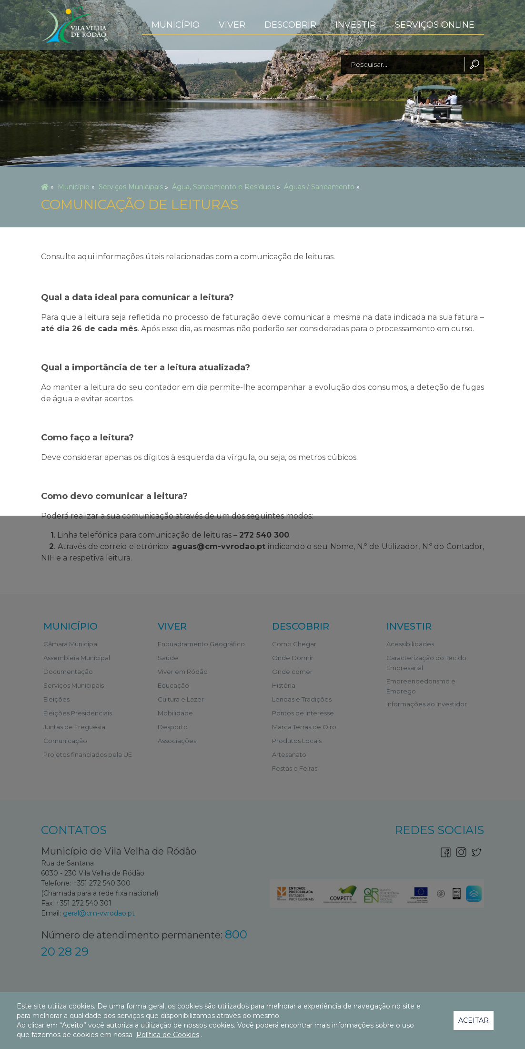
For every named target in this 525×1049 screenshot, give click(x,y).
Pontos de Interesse (303, 713)
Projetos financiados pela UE (87, 754)
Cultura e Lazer (181, 699)
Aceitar (473, 1020)
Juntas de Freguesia (74, 727)
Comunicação (65, 740)
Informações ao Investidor (426, 704)
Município (175, 25)
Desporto (173, 727)
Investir (355, 25)
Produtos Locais (297, 740)
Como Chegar (294, 644)
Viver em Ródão (183, 671)
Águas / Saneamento (319, 187)
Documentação (68, 671)
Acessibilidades (410, 644)
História (283, 685)
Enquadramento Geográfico (201, 644)
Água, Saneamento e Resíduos (223, 187)
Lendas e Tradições (302, 699)
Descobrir (290, 25)
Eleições (56, 699)
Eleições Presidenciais (77, 713)
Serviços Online (435, 25)
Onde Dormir (292, 658)
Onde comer (292, 671)
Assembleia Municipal (76, 658)
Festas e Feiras (294, 768)
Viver (232, 25)
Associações (177, 740)
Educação (173, 685)
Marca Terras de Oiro (304, 727)
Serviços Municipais (131, 187)
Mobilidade (175, 713)
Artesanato (289, 754)
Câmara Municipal (71, 644)
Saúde (168, 658)
